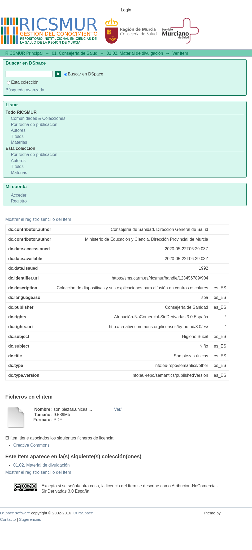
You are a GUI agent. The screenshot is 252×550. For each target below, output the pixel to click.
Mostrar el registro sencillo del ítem (38, 219)
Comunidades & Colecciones (38, 118)
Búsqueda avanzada (25, 90)
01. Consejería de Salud (74, 53)
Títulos (17, 136)
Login (126, 10)
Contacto (8, 519)
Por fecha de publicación (34, 124)
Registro (19, 201)
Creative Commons (31, 445)
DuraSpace (83, 513)
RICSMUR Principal (23, 53)
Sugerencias (30, 519)
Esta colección (22, 82)
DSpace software (15, 513)
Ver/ (117, 409)
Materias (19, 142)
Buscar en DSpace (83, 74)
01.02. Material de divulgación (135, 53)
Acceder (19, 195)
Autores (18, 130)
